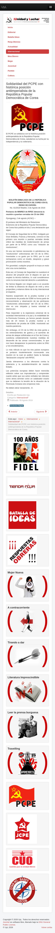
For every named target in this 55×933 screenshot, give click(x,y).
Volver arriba (46, 927)
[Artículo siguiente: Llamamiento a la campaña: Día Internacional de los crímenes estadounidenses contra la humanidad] (41, 412)
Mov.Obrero (13, 56)
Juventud (12, 66)
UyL (4, 7)
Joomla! (6, 922)
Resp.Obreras (14, 42)
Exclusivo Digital (16, 405)
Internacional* (22, 398)
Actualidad (12, 47)
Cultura (11, 75)
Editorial (11, 32)
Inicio (10, 27)
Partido (11, 71)
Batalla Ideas (14, 37)
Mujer (10, 61)
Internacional (14, 51)
